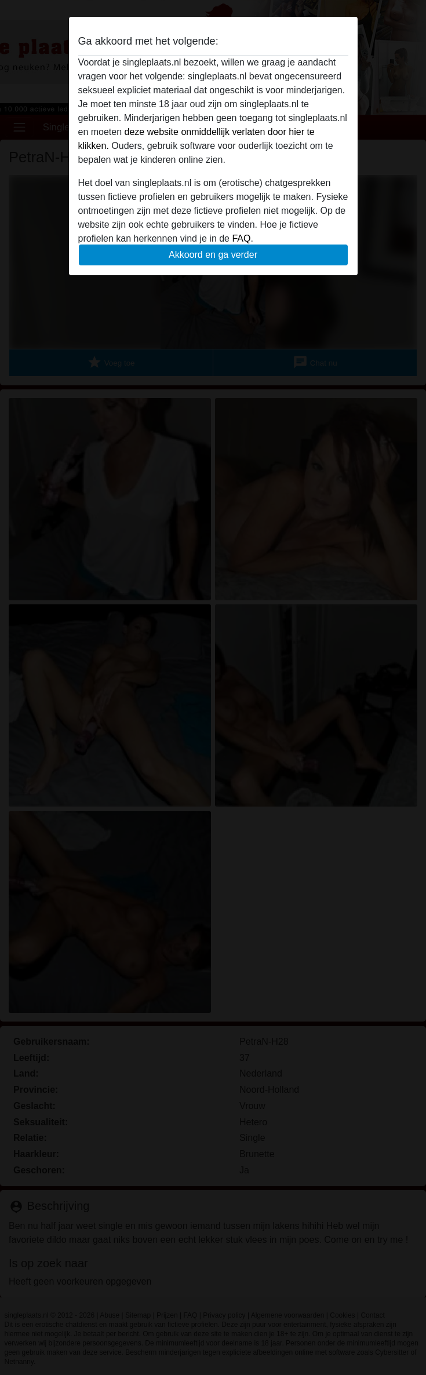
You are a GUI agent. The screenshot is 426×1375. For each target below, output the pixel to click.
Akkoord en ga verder (213, 255)
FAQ (241, 238)
